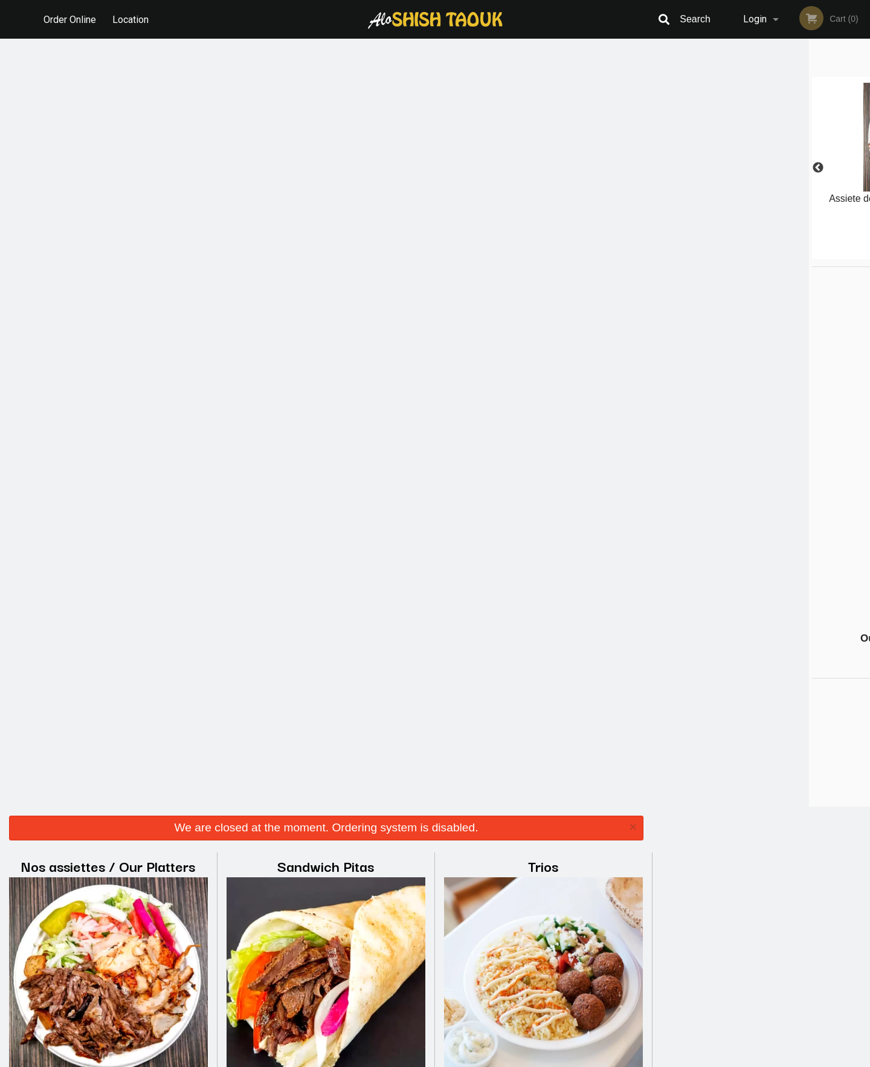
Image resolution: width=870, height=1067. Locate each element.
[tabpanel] (761, 161)
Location (132, 19)
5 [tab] (788, 253)
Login (755, 19)
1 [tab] (716, 253)
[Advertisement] (731, 448)
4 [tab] (770, 253)
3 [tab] (752, 253)
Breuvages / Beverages (108, 616)
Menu (403, 905)
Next (861, 168)
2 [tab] (734, 253)
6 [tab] (807, 253)
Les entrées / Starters (108, 357)
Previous (662, 168)
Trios (543, 97)
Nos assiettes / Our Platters (108, 97)
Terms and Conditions (531, 920)
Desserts (543, 357)
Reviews (508, 905)
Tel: (634, 935)
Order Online (70, 19)
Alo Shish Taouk (186, 890)
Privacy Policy (518, 935)
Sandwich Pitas (325, 97)
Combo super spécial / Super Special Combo (326, 368)
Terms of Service (455, 1058)
